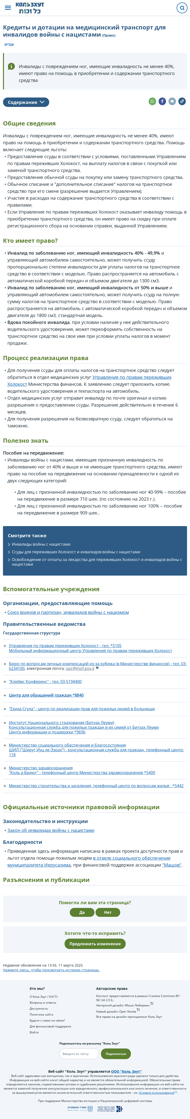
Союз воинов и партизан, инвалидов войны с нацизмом (68, 612)
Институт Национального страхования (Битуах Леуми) (61, 722)
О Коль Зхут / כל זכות (44, 997)
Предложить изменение (95, 944)
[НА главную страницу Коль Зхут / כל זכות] (34, 8)
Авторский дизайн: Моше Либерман (123, 1005)
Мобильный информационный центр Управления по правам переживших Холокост (90, 650)
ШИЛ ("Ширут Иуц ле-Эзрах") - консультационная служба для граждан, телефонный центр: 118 (96, 752)
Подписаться (116, 1054)
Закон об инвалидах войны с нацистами (50, 830)
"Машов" (171, 865)
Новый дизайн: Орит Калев (116, 1011)
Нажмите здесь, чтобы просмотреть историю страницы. (51, 970)
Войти (34, 1032)
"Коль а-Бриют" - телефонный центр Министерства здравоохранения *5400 (82, 772)
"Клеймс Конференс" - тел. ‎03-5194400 (45, 681)
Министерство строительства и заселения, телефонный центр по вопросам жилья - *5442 (96, 785)
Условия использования (156, 1093)
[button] (8, 8)
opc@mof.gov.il (80, 668)
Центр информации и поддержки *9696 (47, 732)
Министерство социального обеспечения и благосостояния (67, 745)
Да (82, 912)
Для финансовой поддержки (50, 1026)
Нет (108, 912)
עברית (9, 44)
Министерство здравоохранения (41, 768)
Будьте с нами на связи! (47, 1020)
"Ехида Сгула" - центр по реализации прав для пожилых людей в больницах (82, 708)
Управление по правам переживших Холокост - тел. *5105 (65, 645)
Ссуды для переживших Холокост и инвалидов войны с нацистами (76, 552)
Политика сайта (41, 1014)
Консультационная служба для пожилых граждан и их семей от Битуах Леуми (84, 727)
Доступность (39, 1008)
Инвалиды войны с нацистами (41, 544)
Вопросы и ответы (43, 1002)
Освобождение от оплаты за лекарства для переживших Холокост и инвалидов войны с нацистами (97, 562)
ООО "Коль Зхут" (126, 1071)
